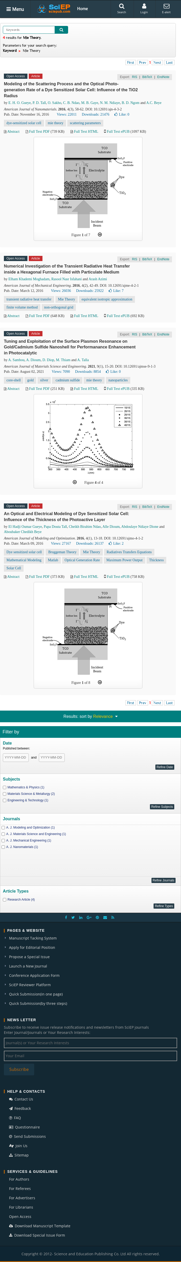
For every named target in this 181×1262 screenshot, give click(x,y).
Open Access (20, 1216)
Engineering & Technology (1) (28, 800)
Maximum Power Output (124, 560)
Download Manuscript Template (39, 1225)
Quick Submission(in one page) (36, 994)
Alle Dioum (111, 527)
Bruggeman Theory (62, 552)
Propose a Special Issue (29, 956)
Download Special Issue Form (37, 1235)
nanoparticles (118, 380)
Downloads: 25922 (90, 291)
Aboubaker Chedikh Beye (22, 532)
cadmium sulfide (67, 380)
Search (121, 8)
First (130, 62)
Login (144, 8)
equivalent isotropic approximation (107, 299)
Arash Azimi (98, 279)
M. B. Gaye (89, 103)
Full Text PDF (39, 132)
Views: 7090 (61, 372)
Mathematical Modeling (23, 560)
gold (30, 380)
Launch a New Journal (28, 966)
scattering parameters (85, 123)
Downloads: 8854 (88, 372)
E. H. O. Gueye (20, 103)
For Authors (19, 1179)
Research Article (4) (21, 899)
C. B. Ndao (71, 103)
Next (157, 62)
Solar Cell (13, 568)
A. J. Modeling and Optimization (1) (30, 827)
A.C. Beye (154, 103)
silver (44, 380)
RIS (134, 77)
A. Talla (83, 360)
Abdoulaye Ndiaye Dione (139, 527)
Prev (142, 62)
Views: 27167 (61, 543)
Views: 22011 (67, 114)
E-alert (166, 8)
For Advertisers (22, 1197)
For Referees (20, 1188)
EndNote (163, 77)
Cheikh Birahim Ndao (85, 527)
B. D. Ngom (130, 103)
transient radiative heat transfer (29, 299)
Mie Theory (66, 299)
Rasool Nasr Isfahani (66, 279)
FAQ (15, 1117)
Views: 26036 (61, 291)
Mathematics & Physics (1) (26, 787)
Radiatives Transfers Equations (129, 552)
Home (82, 8)
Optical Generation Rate (82, 560)
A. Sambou (16, 360)
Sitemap (19, 1155)
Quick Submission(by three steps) (38, 1003)
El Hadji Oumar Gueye (25, 527)
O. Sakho (54, 103)
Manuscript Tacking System (33, 938)
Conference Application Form (34, 975)
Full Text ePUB (118, 132)
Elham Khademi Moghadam (29, 279)
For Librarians (21, 1207)
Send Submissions (27, 1136)
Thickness (156, 560)
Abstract (13, 132)
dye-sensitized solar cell (23, 123)
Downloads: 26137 (90, 543)
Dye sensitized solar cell (24, 552)
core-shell (13, 380)
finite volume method (22, 307)
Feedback (20, 1108)
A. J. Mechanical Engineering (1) (28, 840)
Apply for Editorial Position (32, 947)
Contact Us (21, 1099)
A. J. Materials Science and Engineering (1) (36, 834)
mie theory (55, 123)
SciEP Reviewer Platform (30, 984)
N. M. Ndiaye (110, 103)
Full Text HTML (86, 132)
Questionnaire (24, 1127)
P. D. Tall (39, 103)
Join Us (18, 1145)
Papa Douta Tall (55, 527)
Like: (121, 114)
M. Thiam (63, 360)
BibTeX (147, 77)
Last (169, 62)
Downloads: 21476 (95, 114)
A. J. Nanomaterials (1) (22, 847)
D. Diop (48, 360)
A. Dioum (33, 360)
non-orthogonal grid (58, 307)
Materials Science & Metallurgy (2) (31, 794)
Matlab (53, 560)
